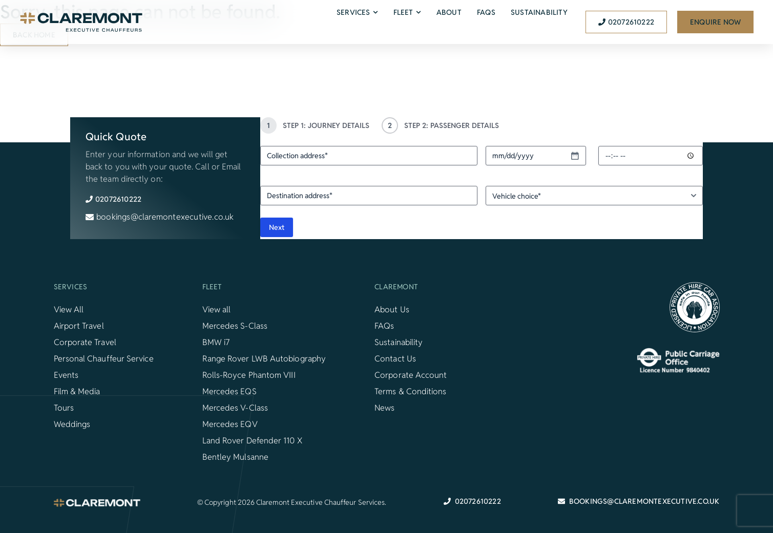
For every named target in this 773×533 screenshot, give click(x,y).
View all (216, 309)
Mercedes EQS (229, 391)
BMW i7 (215, 342)
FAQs (384, 326)
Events (66, 375)
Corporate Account (410, 375)
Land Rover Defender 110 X (252, 440)
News (384, 407)
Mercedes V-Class (235, 407)
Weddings (72, 424)
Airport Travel (79, 326)
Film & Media (77, 391)
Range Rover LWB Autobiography (264, 358)
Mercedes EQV (230, 424)
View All (69, 309)
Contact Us (395, 358)
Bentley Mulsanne (235, 457)
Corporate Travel (85, 342)
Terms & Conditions (410, 391)
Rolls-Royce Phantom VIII (249, 375)
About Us (391, 309)
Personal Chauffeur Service (104, 358)
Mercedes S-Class (234, 326)
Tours (64, 407)
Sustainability (398, 342)
